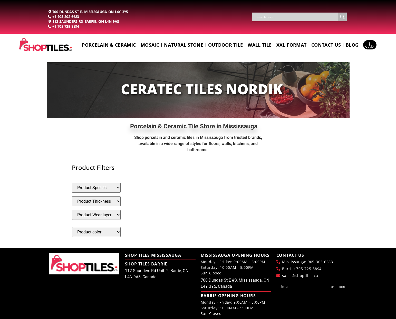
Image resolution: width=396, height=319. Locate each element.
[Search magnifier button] (342, 17)
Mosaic (150, 45)
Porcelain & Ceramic (109, 45)
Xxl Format (291, 45)
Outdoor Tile (225, 45)
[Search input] (296, 17)
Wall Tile (260, 45)
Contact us (326, 45)
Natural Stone (183, 45)
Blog (352, 45)
